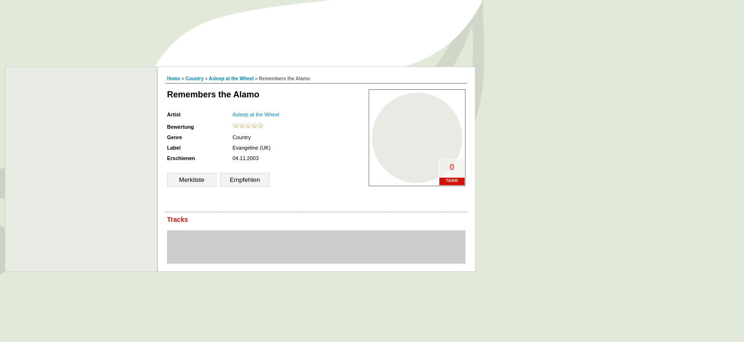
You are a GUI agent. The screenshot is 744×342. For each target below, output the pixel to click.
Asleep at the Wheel (231, 78)
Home (173, 78)
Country (195, 78)
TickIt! (452, 180)
